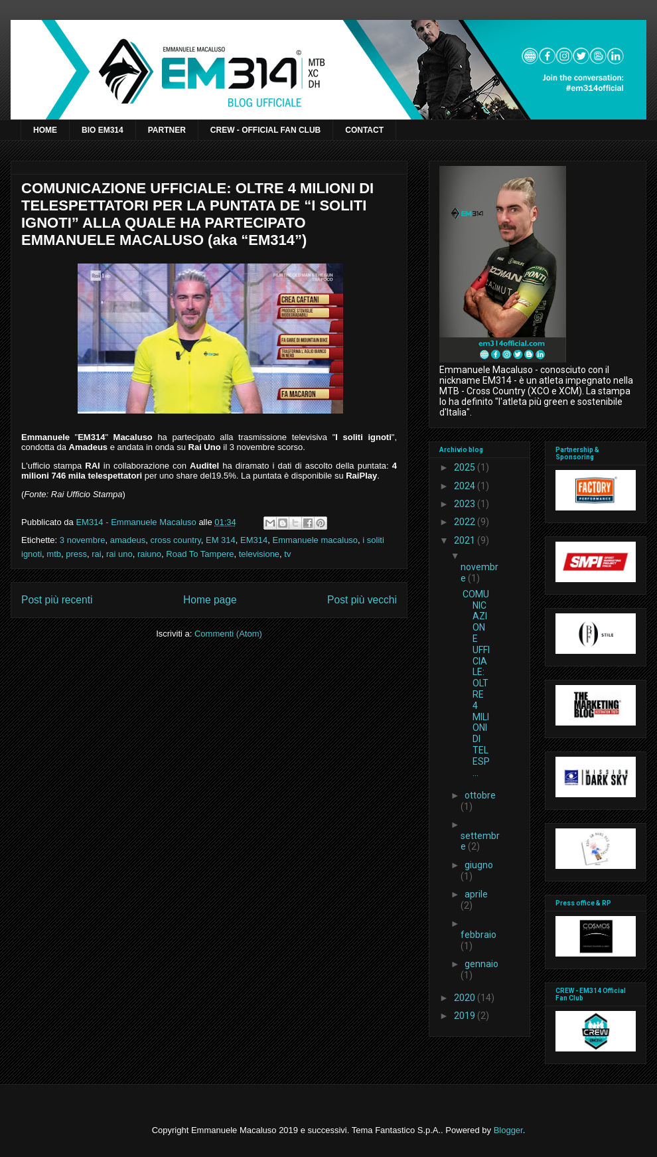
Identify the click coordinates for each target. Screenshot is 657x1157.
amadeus (127, 540)
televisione (259, 554)
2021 (465, 540)
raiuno (149, 554)
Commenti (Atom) (228, 634)
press (76, 554)
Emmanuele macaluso (315, 540)
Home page (210, 599)
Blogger (508, 1130)
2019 (465, 1015)
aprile (476, 894)
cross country (175, 540)
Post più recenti (56, 599)
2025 (465, 467)
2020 (465, 997)
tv (287, 554)
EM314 (253, 540)
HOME (45, 130)
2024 (465, 486)
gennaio (481, 964)
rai (96, 554)
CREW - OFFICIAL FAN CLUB (265, 130)
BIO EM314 (102, 130)
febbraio (478, 934)
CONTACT (364, 130)
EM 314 (221, 540)
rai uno (119, 554)
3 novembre (83, 540)
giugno (479, 865)
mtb (53, 554)
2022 (465, 521)
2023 (465, 504)
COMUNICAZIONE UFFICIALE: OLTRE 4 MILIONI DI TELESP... (476, 683)
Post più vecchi (362, 599)
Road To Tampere (200, 554)
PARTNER (167, 130)
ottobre (480, 795)
